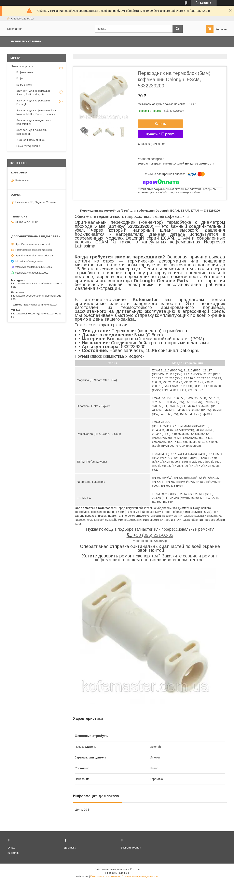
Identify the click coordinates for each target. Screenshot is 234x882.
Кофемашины (24, 72)
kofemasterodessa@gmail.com (34, 249)
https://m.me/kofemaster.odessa (34, 255)
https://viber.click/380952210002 (34, 266)
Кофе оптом (24, 84)
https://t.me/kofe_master (29, 261)
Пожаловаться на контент (105, 876)
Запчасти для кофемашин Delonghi (33, 102)
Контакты (13, 852)
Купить (160, 123)
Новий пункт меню (26, 41)
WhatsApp (160, 540)
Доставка (70, 847)
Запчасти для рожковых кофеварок (31, 131)
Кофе (19, 78)
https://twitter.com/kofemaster (40, 304)
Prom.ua (135, 869)
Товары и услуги (22, 66)
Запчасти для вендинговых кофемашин (33, 122)
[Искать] (178, 29)
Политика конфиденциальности (140, 876)
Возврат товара (131, 847)
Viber (136, 540)
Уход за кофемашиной (30, 139)
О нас (11, 847)
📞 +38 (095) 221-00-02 (150, 535)
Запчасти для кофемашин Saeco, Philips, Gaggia (33, 92)
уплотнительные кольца (187, 515)
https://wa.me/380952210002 (32, 272)
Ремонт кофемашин (28, 145)
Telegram (147, 540)
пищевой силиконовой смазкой (95, 519)
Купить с (160, 134)
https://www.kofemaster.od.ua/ (32, 243)
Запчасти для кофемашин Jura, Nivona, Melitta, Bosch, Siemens (36, 112)
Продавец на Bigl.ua (117, 872)
